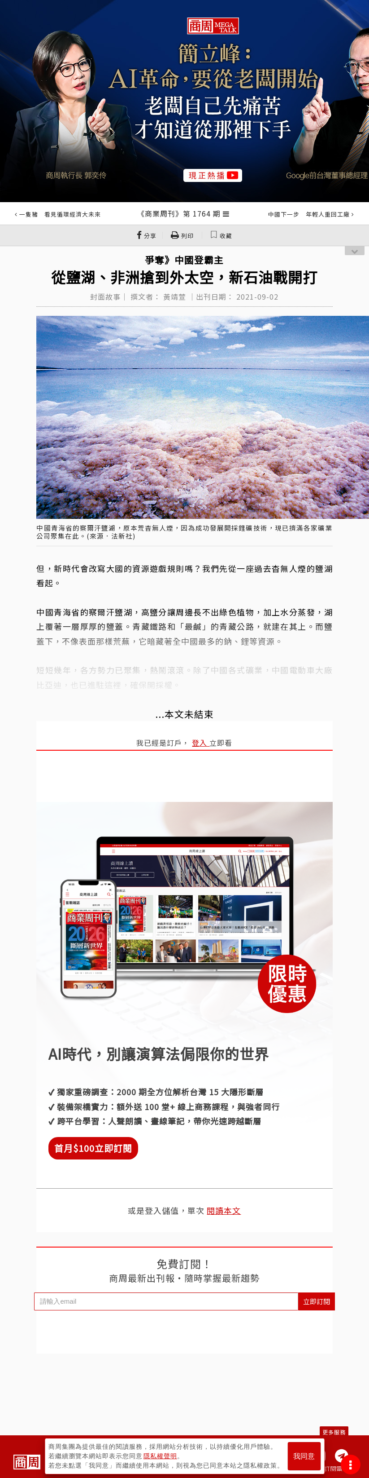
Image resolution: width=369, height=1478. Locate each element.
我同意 (304, 1456)
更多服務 (334, 1432)
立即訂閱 (316, 1301)
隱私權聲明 (160, 1456)
